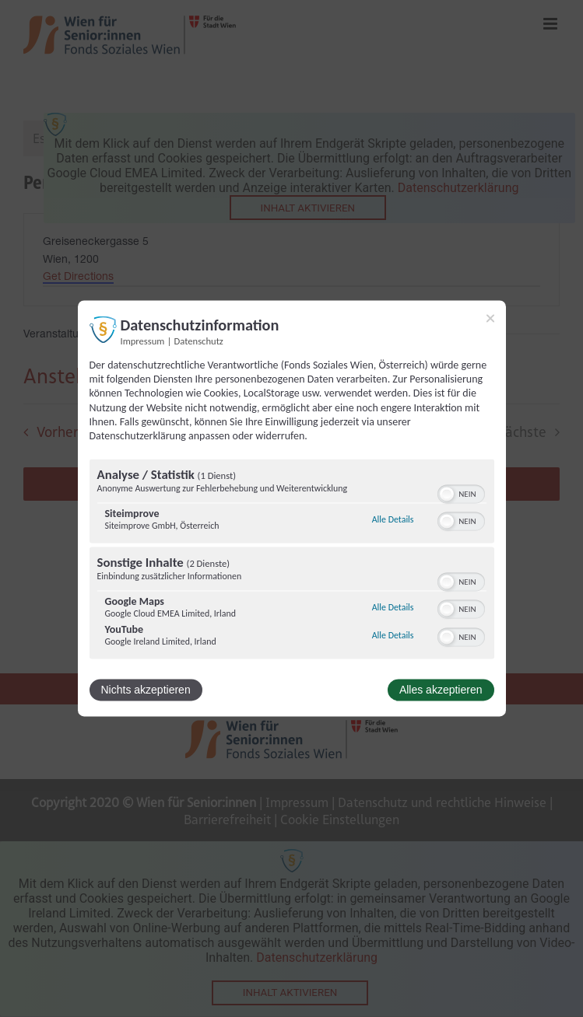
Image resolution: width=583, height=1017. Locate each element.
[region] (292, 561)
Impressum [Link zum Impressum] (143, 341)
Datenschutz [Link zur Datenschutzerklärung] (198, 341)
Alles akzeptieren (441, 690)
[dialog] (292, 508)
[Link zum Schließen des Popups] (490, 318)
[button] (447, 495)
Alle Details (393, 519)
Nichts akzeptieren (146, 690)
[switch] (461, 493)
